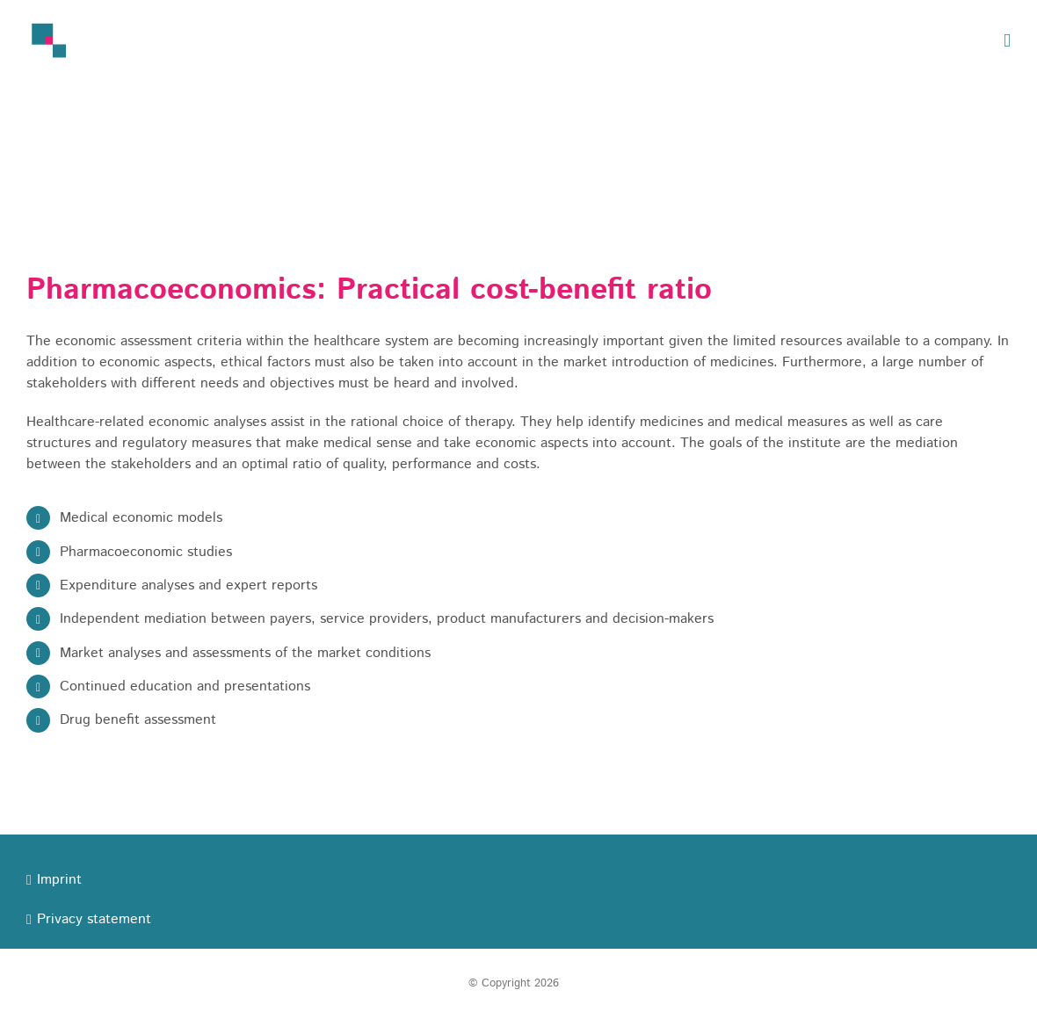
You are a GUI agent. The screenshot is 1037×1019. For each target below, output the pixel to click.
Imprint (59, 880)
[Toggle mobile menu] (1007, 41)
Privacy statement (94, 919)
